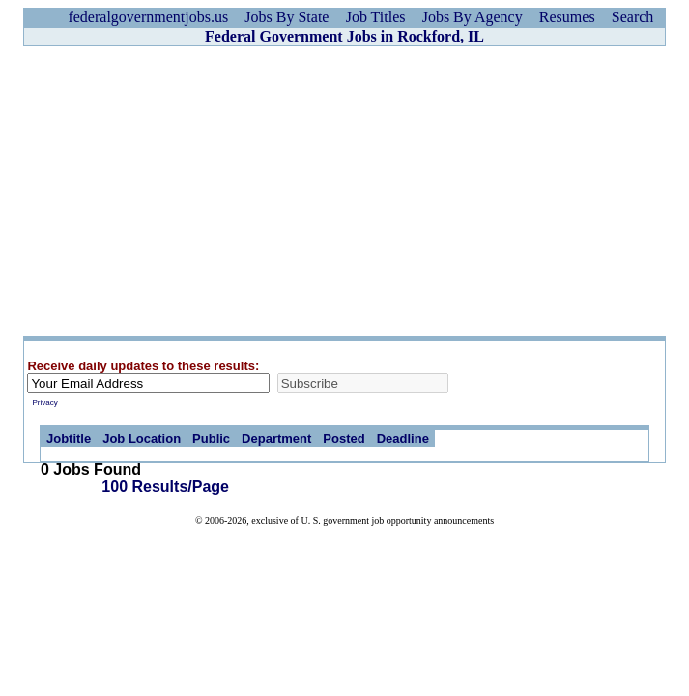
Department (276, 438)
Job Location (141, 438)
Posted (343, 438)
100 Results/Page (165, 486)
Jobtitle (68, 438)
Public (211, 438)
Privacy (44, 402)
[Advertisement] (344, 191)
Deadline (403, 438)
